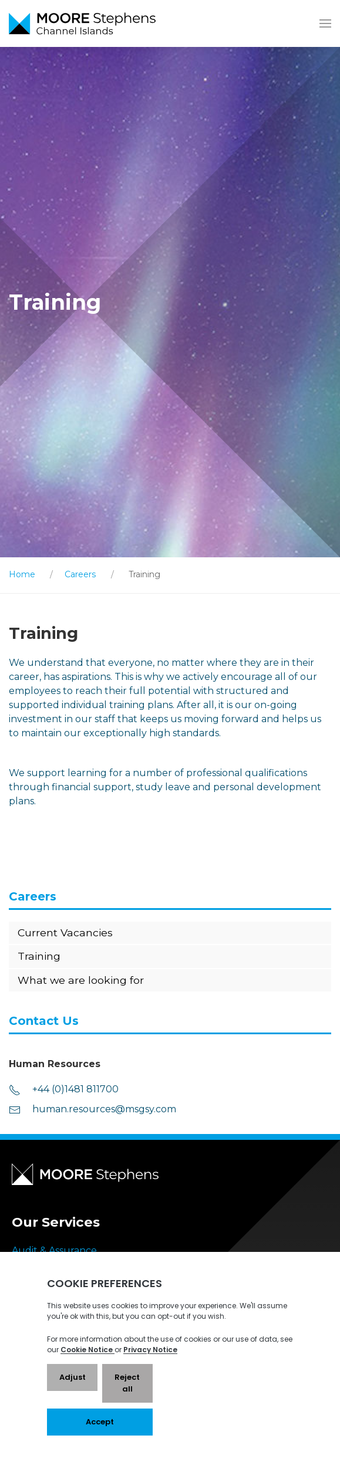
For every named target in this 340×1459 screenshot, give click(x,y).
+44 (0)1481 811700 (64, 1090)
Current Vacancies (65, 932)
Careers (80, 574)
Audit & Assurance (54, 1250)
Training (39, 956)
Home (22, 574)
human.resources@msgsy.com (92, 1109)
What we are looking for (81, 980)
